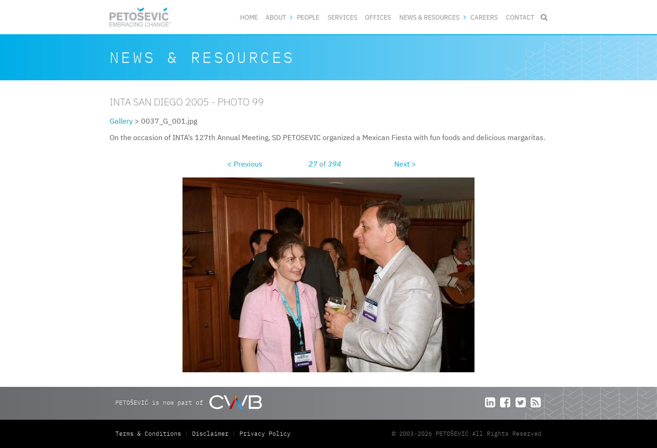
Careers (484, 17)
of (324, 163)
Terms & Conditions (150, 434)
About (276, 17)
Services (342, 17)
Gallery (121, 120)
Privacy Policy (265, 434)
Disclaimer (210, 434)
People (308, 17)
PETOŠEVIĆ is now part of (188, 402)
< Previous (244, 163)
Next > (405, 163)
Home (249, 17)
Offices (378, 17)
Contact (520, 17)
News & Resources (429, 17)
